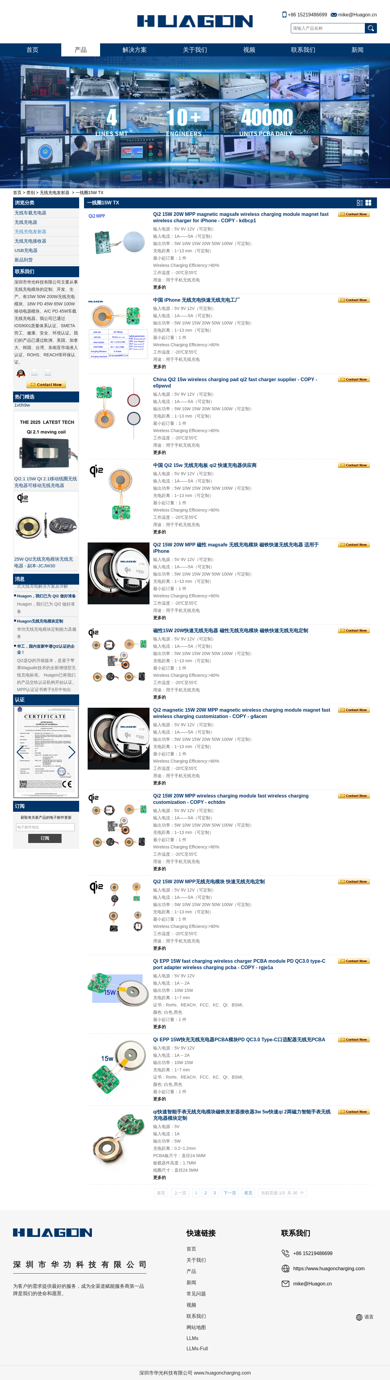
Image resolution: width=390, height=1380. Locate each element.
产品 (81, 49)
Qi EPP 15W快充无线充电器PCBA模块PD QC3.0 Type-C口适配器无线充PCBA (239, 1039)
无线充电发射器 (54, 192)
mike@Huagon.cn (357, 14)
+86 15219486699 (307, 14)
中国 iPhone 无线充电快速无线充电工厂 (196, 300)
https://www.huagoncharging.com (329, 1268)
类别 (30, 192)
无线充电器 (26, 222)
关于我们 (195, 49)
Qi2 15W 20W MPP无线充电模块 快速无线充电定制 (209, 881)
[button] (189, 182)
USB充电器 (26, 250)
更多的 (159, 287)
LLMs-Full (197, 1348)
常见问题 (196, 1293)
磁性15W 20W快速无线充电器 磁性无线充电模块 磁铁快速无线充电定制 (230, 630)
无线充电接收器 (30, 240)
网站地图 (196, 1327)
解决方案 (135, 49)
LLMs (192, 1338)
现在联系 (46, 385)
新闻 (357, 49)
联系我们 (303, 49)
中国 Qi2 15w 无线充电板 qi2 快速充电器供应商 (205, 465)
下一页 (230, 1192)
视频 (249, 49)
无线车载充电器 (30, 212)
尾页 (248, 1192)
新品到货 (24, 259)
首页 (32, 49)
